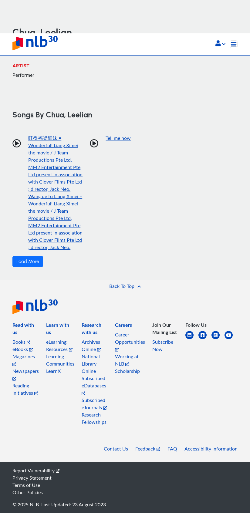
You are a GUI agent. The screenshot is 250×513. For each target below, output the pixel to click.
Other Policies (27, 492)
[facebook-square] (204, 338)
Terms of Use (26, 485)
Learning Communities (60, 360)
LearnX (53, 371)
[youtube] (231, 338)
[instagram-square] (218, 338)
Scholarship (127, 371)
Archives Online (91, 346)
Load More (27, 261)
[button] (220, 44)
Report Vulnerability (35, 470)
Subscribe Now (162, 346)
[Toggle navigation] (234, 44)
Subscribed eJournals (94, 404)
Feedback (147, 448)
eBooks (22, 349)
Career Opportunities (130, 341)
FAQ (172, 448)
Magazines (23, 359)
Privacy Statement (32, 477)
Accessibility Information (211, 448)
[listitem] (25, 329)
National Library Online (91, 363)
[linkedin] (191, 338)
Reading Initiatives (25, 389)
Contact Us (116, 448)
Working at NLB (127, 360)
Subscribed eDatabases (94, 385)
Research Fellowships (94, 418)
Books (21, 342)
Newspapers (25, 374)
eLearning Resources (59, 346)
